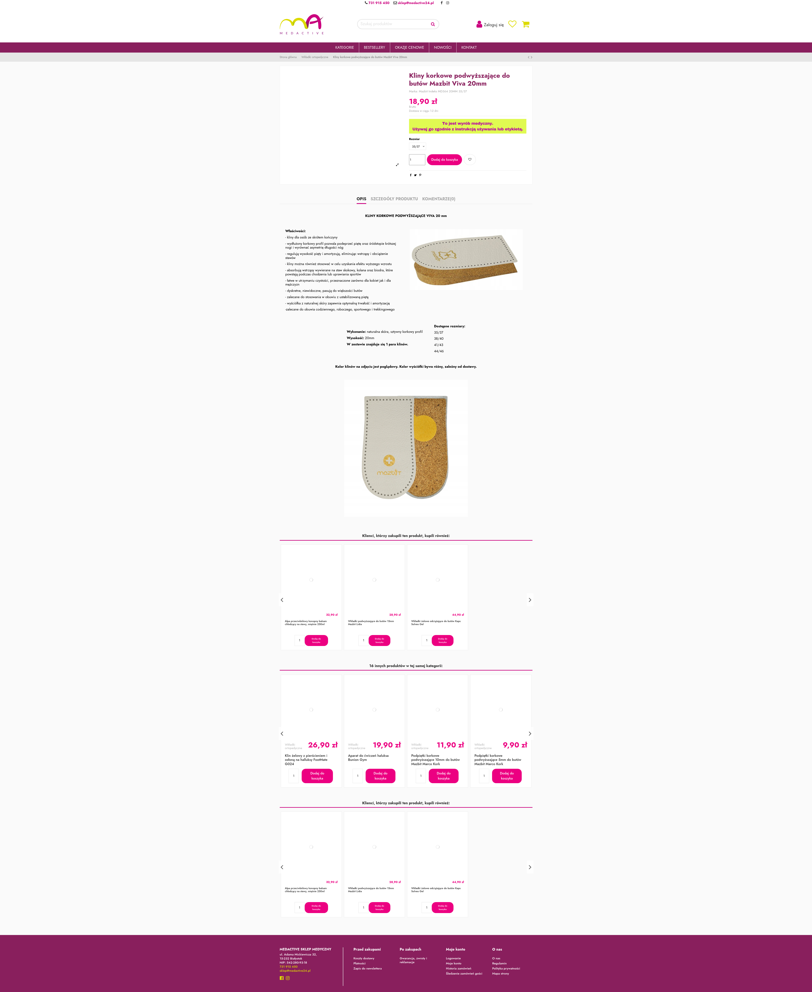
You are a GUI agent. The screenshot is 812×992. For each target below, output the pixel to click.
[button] (344, 47)
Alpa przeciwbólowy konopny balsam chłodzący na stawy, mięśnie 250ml (306, 622)
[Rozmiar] (417, 146)
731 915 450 (378, 2)
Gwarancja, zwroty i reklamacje (413, 960)
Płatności (359, 964)
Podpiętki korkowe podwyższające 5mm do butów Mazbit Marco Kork (497, 759)
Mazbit (423, 91)
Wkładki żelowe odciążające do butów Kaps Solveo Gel (436, 622)
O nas (496, 958)
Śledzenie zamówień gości (464, 974)
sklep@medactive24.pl (415, 2)
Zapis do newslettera (367, 969)
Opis (361, 199)
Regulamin (499, 964)
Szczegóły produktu (394, 199)
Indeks (433, 91)
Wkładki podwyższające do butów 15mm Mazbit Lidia (371, 622)
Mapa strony (500, 974)
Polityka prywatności (506, 969)
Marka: (413, 91)
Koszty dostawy (363, 958)
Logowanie (453, 958)
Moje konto (453, 964)
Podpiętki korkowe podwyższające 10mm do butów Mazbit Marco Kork (435, 759)
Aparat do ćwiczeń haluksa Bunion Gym (368, 757)
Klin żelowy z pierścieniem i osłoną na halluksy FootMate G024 (306, 759)
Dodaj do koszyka (444, 159)
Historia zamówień (458, 969)
